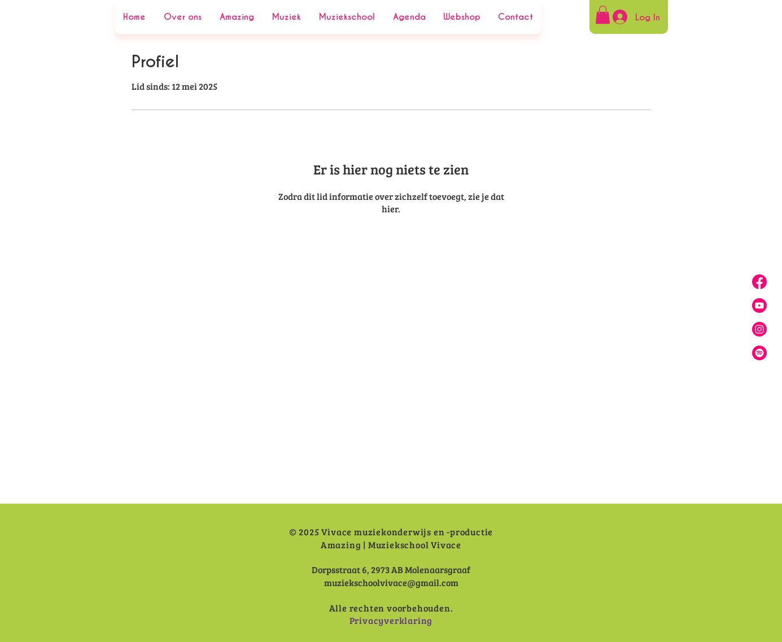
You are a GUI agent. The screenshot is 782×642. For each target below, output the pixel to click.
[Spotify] (759, 353)
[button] (602, 15)
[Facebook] (759, 281)
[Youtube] (759, 305)
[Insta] (759, 329)
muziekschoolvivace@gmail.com (391, 582)
